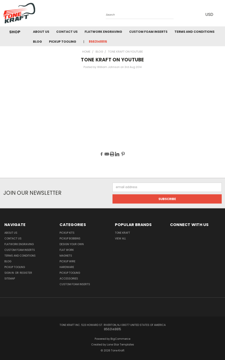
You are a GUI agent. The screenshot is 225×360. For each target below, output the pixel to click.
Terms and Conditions (194, 31)
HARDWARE (67, 267)
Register (26, 273)
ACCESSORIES (69, 278)
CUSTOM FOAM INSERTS (75, 284)
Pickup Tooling (62, 41)
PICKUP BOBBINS (70, 238)
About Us (41, 31)
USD (209, 14)
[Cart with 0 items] (220, 14)
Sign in (9, 273)
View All (120, 238)
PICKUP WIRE (67, 261)
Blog (37, 41)
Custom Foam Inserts (148, 31)
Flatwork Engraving (103, 31)
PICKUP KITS (67, 233)
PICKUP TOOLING (70, 273)
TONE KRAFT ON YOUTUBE (112, 59)
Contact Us (67, 31)
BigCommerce (120, 339)
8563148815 (98, 41)
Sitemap (9, 278)
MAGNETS (66, 255)
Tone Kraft (122, 233)
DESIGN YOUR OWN (72, 244)
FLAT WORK (67, 250)
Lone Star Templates (120, 344)
